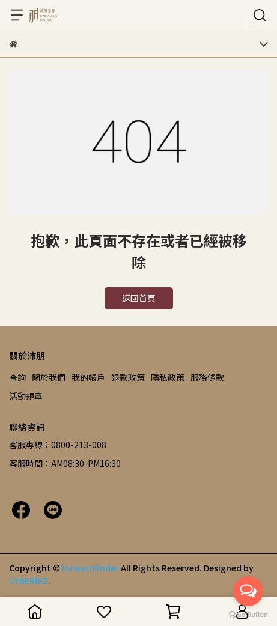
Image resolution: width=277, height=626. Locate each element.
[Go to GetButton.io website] (248, 614)
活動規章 (26, 396)
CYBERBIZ (28, 580)
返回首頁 (139, 298)
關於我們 (48, 377)
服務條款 (207, 377)
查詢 (17, 377)
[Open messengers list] (248, 591)
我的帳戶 (88, 377)
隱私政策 (167, 377)
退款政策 (128, 377)
